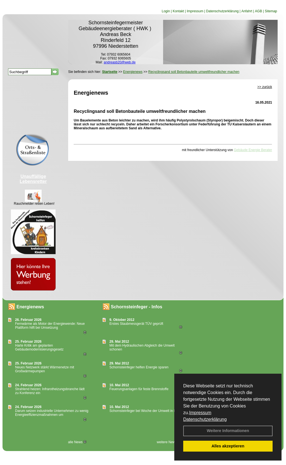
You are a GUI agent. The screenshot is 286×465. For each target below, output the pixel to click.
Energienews (30, 306)
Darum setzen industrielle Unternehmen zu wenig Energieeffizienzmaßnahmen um (51, 413)
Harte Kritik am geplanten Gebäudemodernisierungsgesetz (39, 347)
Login (166, 11)
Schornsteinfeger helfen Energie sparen (138, 367)
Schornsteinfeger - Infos (136, 306)
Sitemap (271, 11)
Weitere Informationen (228, 430)
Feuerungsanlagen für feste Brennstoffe (138, 389)
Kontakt (178, 11)
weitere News (168, 442)
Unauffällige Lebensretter (33, 179)
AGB (258, 11)
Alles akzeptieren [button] (227, 446)
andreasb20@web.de (119, 62)
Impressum (200, 412)
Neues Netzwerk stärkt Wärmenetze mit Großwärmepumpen (44, 369)
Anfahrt (246, 11)
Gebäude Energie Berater (253, 150)
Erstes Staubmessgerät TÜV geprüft (136, 324)
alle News (77, 442)
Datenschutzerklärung (205, 419)
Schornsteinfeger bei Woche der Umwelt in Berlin (145, 411)
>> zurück (264, 87)
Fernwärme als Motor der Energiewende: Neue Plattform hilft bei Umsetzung (50, 326)
